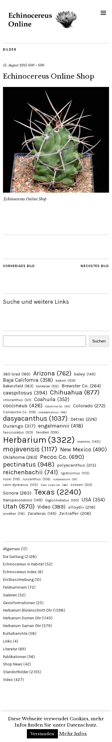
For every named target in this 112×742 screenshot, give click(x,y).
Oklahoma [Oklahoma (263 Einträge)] (20, 457)
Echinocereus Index (20, 572)
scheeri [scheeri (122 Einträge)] (81, 485)
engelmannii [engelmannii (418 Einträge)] (60, 426)
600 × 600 (36, 65)
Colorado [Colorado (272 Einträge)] (89, 406)
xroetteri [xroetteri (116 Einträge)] (14, 514)
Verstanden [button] (42, 733)
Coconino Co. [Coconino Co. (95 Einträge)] (57, 406)
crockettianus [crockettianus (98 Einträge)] (53, 412)
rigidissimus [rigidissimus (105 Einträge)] (75, 473)
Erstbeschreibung (18, 579)
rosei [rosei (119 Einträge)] (11, 479)
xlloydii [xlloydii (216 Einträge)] (81, 507)
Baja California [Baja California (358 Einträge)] (28, 380)
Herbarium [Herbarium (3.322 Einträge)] (39, 440)
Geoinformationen (19, 603)
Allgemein (11, 549)
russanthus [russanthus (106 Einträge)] (36, 479)
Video (8, 679)
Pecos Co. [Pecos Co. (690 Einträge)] (62, 456)
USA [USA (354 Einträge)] (93, 500)
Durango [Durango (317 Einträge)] (19, 426)
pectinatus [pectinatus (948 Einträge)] (28, 464)
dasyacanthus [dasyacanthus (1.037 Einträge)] (35, 418)
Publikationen (14, 656)
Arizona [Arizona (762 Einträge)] (52, 373)
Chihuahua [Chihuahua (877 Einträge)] (74, 392)
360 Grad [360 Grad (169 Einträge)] (16, 374)
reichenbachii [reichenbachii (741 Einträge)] (30, 472)
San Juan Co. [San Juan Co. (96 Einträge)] (54, 485)
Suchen (99, 341)
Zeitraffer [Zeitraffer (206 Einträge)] (75, 513)
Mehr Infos (73, 733)
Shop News (12, 664)
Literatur (10, 649)
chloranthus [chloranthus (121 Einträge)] (17, 400)
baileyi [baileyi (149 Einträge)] (85, 374)
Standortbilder (15, 672)
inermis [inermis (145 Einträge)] (89, 441)
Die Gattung (13, 556)
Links (7, 641)
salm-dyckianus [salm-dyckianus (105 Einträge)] (20, 485)
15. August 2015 (15, 65)
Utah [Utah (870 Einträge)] (19, 506)
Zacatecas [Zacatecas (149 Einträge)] (41, 513)
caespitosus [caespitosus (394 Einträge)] (25, 392)
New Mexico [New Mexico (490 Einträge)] (83, 449)
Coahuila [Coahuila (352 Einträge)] (51, 399)
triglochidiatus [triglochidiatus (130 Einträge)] (62, 500)
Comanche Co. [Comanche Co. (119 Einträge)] (19, 412)
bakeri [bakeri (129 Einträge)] (66, 380)
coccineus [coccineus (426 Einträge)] (22, 405)
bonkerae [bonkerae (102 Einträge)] (47, 386)
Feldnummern (15, 587)
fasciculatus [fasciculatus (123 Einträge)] (18, 432)
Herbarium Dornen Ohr (22, 618)
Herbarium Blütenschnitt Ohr (27, 610)
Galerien (10, 595)
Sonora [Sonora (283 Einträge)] (17, 493)
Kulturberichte (15, 633)
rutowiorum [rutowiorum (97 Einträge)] (65, 479)
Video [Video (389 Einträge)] (51, 507)
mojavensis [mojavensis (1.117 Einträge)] (30, 449)
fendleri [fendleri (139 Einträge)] (47, 432)
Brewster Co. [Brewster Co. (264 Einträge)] (81, 386)
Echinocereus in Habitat (23, 564)
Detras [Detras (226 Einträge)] (83, 419)
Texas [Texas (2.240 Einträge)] (57, 492)
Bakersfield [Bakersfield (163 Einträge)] (18, 386)
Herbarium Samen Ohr (22, 625)
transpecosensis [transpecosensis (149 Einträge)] (23, 500)
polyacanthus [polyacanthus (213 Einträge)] (76, 465)
